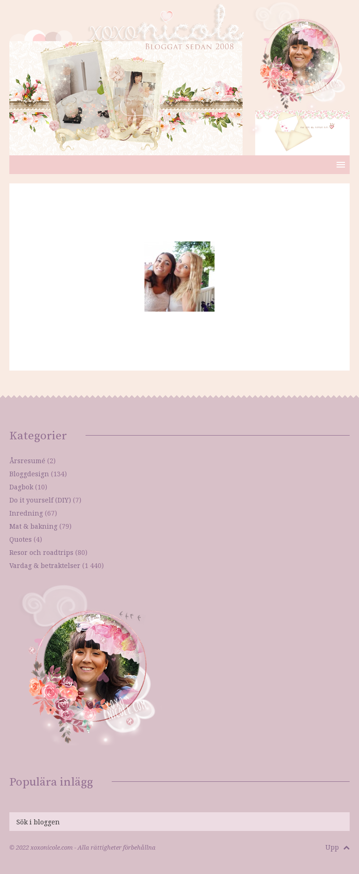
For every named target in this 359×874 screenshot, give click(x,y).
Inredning (26, 513)
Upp (337, 847)
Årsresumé (27, 460)
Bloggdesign (29, 473)
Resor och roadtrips (41, 552)
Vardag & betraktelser (44, 565)
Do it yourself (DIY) (40, 499)
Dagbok (21, 486)
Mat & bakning (33, 526)
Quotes (20, 539)
